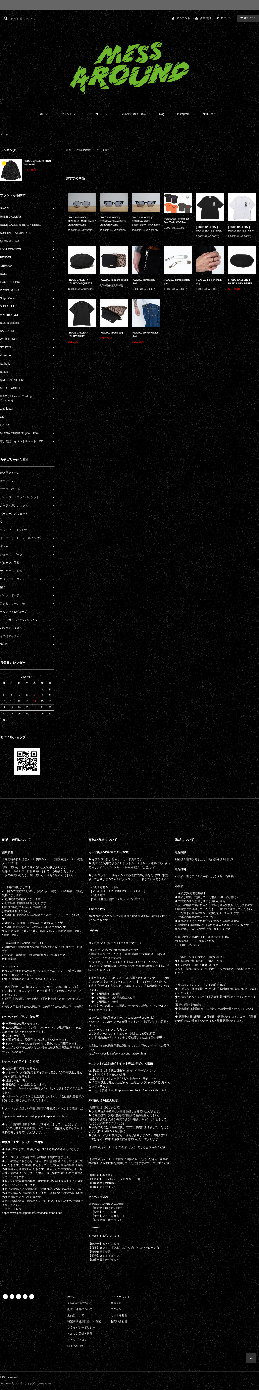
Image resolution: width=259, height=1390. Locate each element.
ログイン (226, 18)
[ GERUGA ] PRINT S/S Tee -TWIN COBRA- (177, 220)
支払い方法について (79, 1303)
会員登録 (205, 18)
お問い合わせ (210, 114)
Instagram (183, 114)
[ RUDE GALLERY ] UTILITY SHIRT (78, 334)
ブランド (69, 114)
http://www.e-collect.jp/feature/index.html (141, 1090)
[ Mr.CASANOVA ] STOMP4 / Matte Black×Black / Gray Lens (146, 221)
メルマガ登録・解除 (133, 114)
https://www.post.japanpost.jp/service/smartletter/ (32, 1212)
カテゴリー (99, 114)
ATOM (79, 1346)
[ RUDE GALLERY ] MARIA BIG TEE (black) (209, 229)
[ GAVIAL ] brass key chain (143, 282)
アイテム (247, 18)
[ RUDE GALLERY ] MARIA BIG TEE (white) (241, 229)
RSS (70, 1346)
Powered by (25, 1384)
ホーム (44, 114)
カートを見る (119, 1315)
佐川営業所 (9, 958)
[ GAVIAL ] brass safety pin (177, 282)
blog (161, 114)
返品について (75, 1315)
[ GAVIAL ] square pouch (114, 280)
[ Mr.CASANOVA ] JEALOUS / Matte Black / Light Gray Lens (82, 221)
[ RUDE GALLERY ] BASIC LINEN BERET (240, 282)
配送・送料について (79, 1309)
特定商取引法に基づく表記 (84, 1321)
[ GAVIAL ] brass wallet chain (145, 334)
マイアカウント (120, 1296)
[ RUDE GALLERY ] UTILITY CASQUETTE (80, 282)
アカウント (183, 18)
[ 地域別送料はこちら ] (16, 911)
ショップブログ (77, 1339)
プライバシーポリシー (81, 1327)
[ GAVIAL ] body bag (111, 332)
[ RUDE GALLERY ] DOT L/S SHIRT (37, 163)
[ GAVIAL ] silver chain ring (209, 282)
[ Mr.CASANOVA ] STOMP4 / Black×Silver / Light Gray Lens (113, 221)
